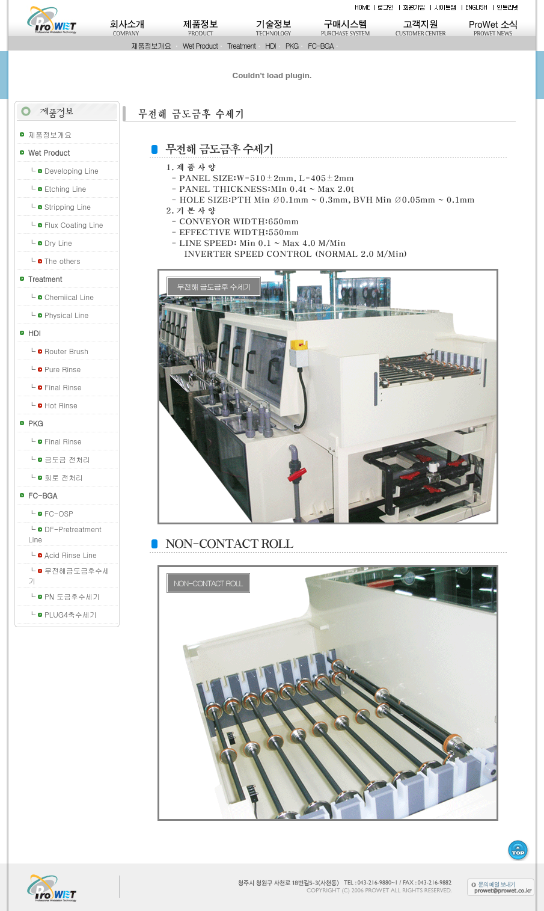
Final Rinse (63, 387)
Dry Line (58, 243)
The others (62, 261)
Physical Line (66, 315)
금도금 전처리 (67, 459)
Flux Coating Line (73, 224)
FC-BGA (320, 45)
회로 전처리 (63, 477)
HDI (270, 45)
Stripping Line (67, 206)
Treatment (241, 45)
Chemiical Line (69, 297)
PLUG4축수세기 (70, 614)
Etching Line (65, 188)
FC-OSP (58, 513)
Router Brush (66, 351)
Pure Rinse (62, 369)
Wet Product (200, 45)
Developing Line (71, 170)
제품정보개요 (151, 45)
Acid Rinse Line (70, 555)
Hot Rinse (61, 405)
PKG (292, 45)
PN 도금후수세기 (72, 596)
